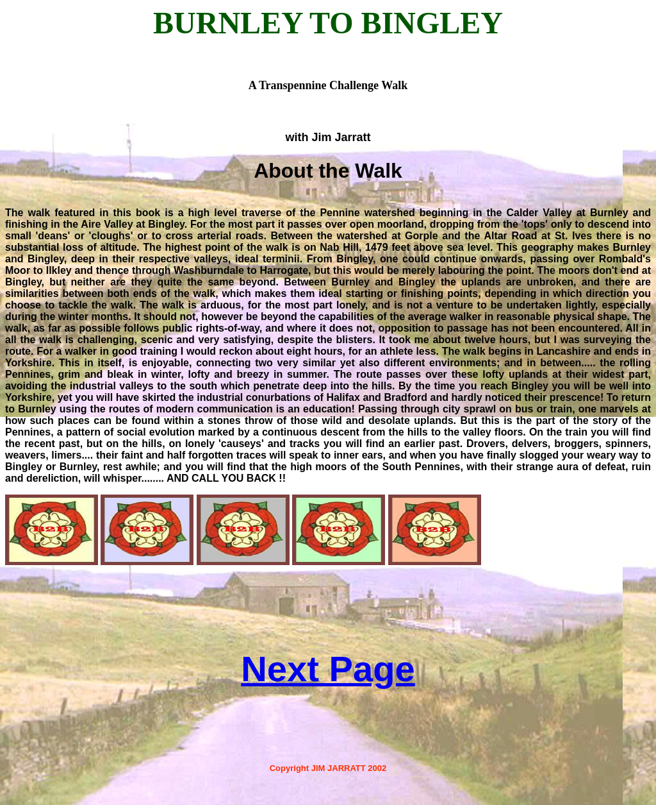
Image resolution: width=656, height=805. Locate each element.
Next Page (327, 668)
